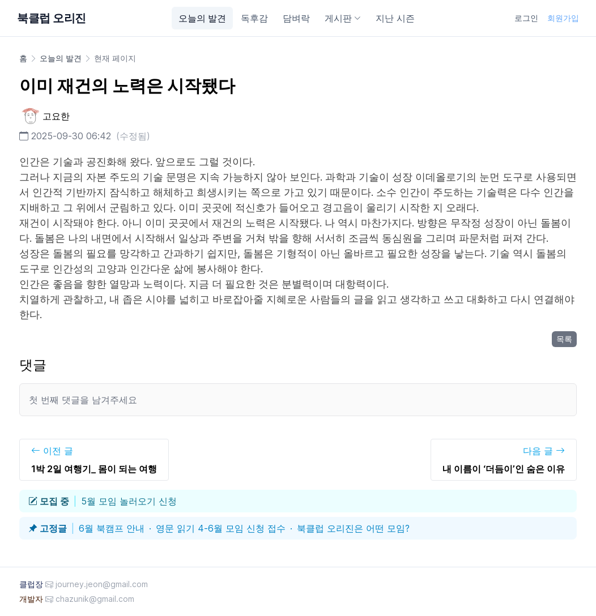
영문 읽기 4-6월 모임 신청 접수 (221, 528)
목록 (564, 339)
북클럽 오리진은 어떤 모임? (353, 528)
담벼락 (296, 18)
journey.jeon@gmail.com (102, 584)
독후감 (254, 18)
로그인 (526, 18)
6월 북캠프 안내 (111, 528)
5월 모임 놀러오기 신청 (129, 501)
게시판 (343, 18)
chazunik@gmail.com (95, 599)
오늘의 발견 (202, 18)
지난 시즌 (395, 18)
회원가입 (563, 18)
